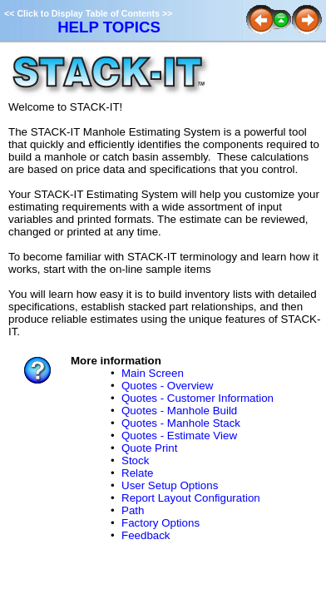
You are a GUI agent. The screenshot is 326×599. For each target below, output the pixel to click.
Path (132, 510)
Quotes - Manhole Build (179, 410)
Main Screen (152, 373)
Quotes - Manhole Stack (180, 423)
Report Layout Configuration (190, 498)
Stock (135, 460)
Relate (137, 473)
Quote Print (149, 448)
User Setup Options (169, 485)
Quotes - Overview (167, 385)
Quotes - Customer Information (197, 398)
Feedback (145, 535)
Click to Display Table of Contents (88, 13)
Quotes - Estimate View (179, 435)
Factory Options (160, 523)
